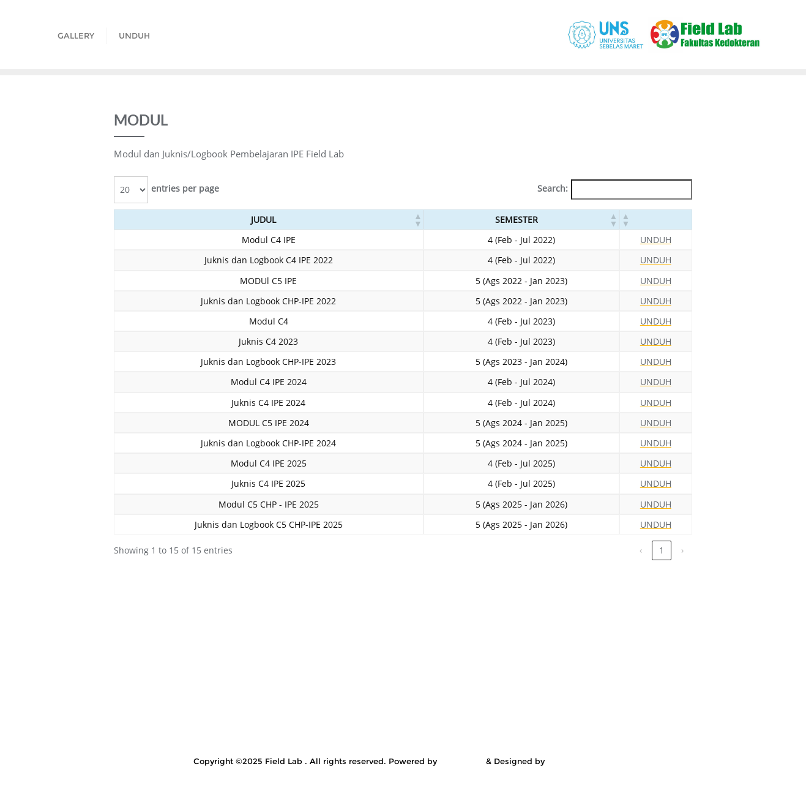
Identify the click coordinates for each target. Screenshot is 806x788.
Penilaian (114, 706)
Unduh (318, 737)
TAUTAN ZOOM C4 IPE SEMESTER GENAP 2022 (429, 722)
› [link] (682, 550)
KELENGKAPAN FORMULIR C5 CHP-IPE (243, 645)
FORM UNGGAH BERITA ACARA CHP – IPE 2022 (535, 629)
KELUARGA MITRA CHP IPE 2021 (583, 645)
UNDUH (655, 240)
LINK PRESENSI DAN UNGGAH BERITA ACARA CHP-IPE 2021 (208, 691)
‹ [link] (641, 550)
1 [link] (661, 550)
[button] (417, 219)
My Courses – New (690, 691)
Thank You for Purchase (689, 722)
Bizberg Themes (580, 761)
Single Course (105, 722)
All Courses (140, 629)
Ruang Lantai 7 (687, 706)
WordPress (461, 761)
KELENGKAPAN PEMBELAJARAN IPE (420, 645)
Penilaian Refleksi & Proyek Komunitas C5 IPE (247, 706)
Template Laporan (584, 722)
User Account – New (468, 737)
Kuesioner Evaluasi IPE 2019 (405, 660)
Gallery (668, 629)
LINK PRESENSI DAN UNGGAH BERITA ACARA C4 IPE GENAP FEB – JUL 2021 (511, 676)
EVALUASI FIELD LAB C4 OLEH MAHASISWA (328, 629)
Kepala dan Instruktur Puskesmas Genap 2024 (234, 660)
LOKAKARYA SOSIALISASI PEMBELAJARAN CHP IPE (458, 691)
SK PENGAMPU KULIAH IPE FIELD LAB (232, 722)
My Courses (608, 691)
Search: (552, 188)
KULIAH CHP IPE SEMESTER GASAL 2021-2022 (577, 660)
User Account (379, 737)
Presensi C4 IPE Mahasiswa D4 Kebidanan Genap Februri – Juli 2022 (498, 706)
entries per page (185, 188)
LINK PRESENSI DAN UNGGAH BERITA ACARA (240, 676)
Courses (201, 629)
